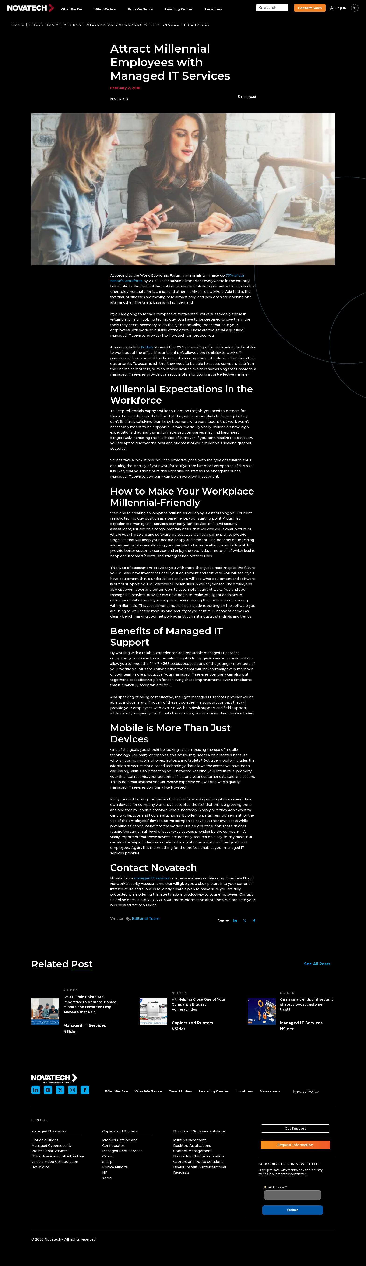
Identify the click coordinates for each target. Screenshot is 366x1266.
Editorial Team (146, 918)
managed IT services (151, 878)
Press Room (44, 24)
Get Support (296, 1128)
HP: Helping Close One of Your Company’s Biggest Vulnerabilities (198, 1004)
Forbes (147, 347)
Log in (340, 8)
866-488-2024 (355, 8)
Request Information (297, 1145)
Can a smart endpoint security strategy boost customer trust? (306, 1004)
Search (270, 8)
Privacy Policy (306, 1091)
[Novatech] (54, 1078)
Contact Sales (310, 8)
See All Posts (319, 964)
